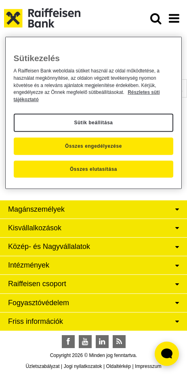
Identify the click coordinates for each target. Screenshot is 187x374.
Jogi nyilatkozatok (83, 366)
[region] (94, 112)
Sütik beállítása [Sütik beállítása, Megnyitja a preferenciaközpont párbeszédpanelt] (93, 122)
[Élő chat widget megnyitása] (167, 354)
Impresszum (148, 366)
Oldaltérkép (118, 366)
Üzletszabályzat (43, 366)
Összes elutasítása (93, 169)
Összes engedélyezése (93, 146)
